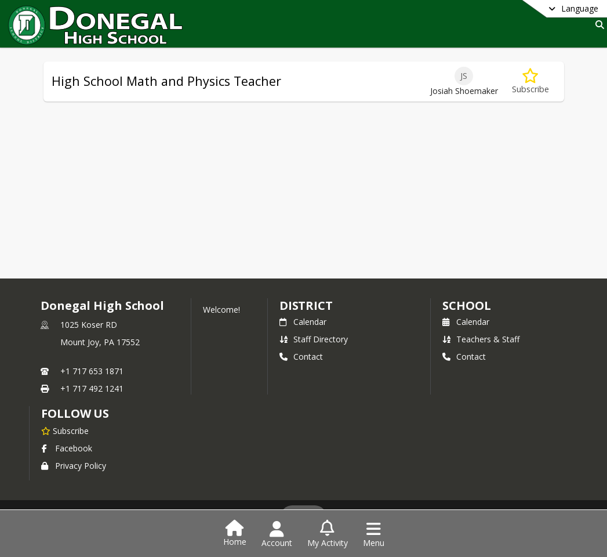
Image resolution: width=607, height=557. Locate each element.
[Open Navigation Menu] (373, 534)
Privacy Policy (73, 465)
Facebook (66, 448)
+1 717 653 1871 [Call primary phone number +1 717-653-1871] (91, 371)
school (466, 305)
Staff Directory (313, 339)
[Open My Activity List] (327, 534)
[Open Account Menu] (276, 534)
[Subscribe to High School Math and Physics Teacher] (530, 81)
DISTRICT (306, 305)
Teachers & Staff (480, 339)
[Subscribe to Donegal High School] (65, 430)
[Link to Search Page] (597, 24)
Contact (301, 356)
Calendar (302, 321)
